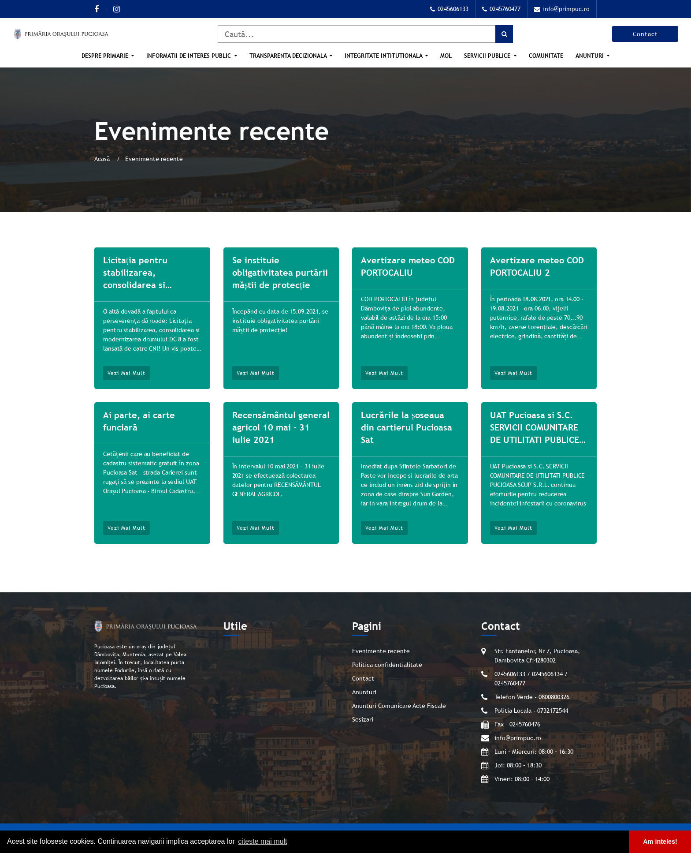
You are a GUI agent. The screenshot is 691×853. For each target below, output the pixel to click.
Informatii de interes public (189, 55)
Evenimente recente (381, 651)
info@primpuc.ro (562, 8)
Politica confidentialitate (387, 664)
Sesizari (362, 719)
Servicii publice (488, 55)
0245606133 (449, 8)
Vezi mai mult (126, 373)
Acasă (102, 158)
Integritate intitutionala (384, 55)
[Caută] (365, 34)
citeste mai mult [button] (262, 841)
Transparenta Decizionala (288, 55)
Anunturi (591, 55)
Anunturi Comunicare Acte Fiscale (399, 705)
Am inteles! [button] (660, 841)
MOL (446, 55)
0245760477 (501, 8)
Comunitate (546, 55)
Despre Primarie (106, 55)
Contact (645, 33)
